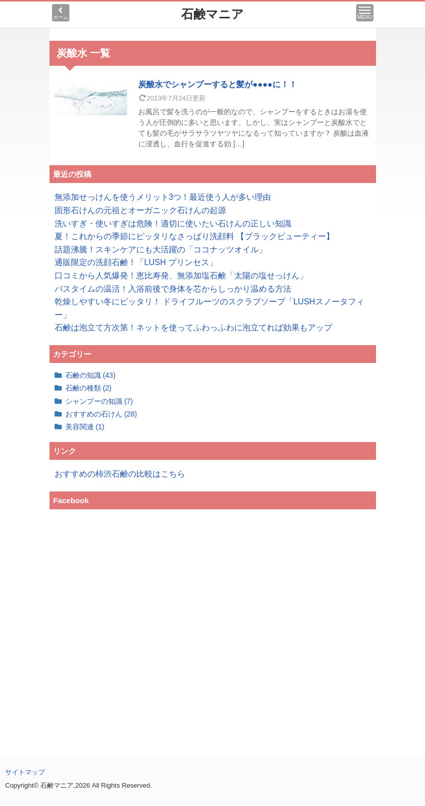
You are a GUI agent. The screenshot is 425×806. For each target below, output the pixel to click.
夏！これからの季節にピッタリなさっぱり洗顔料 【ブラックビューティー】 (194, 236)
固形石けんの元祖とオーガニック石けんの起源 (140, 210)
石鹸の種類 (88, 388)
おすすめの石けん (101, 414)
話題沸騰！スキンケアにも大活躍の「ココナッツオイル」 (161, 249)
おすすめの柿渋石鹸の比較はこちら (120, 474)
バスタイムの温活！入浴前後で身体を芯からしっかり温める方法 (173, 288)
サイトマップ (25, 772)
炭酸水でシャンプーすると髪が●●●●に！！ (217, 84)
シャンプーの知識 (99, 401)
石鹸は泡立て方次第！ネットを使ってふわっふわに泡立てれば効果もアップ (193, 327)
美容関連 (85, 427)
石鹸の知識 (90, 375)
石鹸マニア (212, 14)
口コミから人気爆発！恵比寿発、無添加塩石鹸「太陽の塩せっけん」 (181, 275)
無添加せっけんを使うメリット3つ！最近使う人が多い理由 (163, 197)
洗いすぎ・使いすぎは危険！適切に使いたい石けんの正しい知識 (173, 223)
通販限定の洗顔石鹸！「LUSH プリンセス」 (136, 262)
